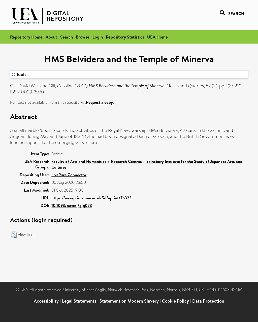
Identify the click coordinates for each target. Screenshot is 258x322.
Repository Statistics (125, 37)
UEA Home (157, 37)
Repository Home (26, 37)
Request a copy (99, 102)
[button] (14, 234)
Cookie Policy (175, 301)
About (51, 37)
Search (66, 37)
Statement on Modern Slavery (129, 301)
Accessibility (46, 301)
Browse (82, 37)
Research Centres (126, 161)
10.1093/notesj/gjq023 (71, 205)
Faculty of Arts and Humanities (78, 161)
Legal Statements (79, 301)
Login (97, 37)
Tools (19, 74)
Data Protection (208, 301)
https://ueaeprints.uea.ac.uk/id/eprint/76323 (91, 198)
